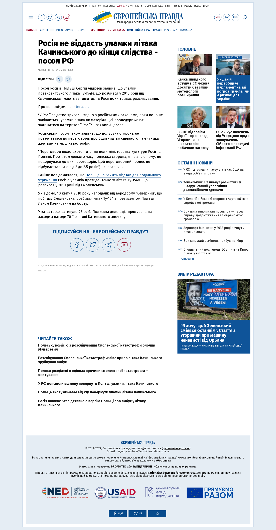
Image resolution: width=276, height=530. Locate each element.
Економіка (109, 6)
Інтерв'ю (56, 30)
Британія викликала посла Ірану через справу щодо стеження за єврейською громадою (213, 215)
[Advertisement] (100, 300)
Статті (44, 30)
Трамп (157, 30)
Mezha (197, 6)
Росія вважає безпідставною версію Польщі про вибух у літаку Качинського (92, 403)
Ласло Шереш (210, 345)
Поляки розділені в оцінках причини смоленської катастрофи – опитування (93, 373)
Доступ (206, 6)
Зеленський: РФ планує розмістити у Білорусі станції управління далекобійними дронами (212, 186)
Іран (130, 30)
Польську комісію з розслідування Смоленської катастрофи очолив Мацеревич (96, 347)
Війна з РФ (142, 30)
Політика (96, 6)
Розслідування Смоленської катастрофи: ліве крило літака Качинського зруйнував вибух (100, 360)
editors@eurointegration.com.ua (148, 451)
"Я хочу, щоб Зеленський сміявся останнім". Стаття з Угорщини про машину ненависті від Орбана (208, 333)
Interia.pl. (80, 107)
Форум (130, 6)
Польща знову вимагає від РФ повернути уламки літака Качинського (97, 392)
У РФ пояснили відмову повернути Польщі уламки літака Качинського (98, 383)
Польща (186, 30)
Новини (32, 30)
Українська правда (77, 5)
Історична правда (153, 6)
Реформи (170, 30)
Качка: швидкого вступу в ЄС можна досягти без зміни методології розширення (193, 87)
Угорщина (98, 30)
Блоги (138, 6)
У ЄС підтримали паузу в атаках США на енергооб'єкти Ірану (213, 171)
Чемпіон (177, 6)
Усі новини (187, 258)
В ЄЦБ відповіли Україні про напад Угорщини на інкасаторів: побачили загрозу (192, 140)
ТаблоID (188, 6)
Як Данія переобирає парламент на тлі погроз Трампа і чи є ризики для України (233, 89)
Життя (168, 6)
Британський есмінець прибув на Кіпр (213, 241)
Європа (121, 6)
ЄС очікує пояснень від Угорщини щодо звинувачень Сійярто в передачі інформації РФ (233, 140)
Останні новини (195, 163)
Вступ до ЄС (116, 30)
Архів (69, 30)
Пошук (81, 30)
